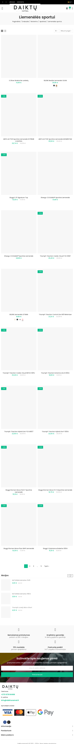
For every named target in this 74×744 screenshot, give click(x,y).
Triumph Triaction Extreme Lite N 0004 (55, 373)
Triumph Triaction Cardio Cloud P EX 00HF (55, 256)
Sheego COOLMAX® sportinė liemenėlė (55, 197)
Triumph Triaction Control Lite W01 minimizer (55, 314)
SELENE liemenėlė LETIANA (18, 314)
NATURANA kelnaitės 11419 (21, 580)
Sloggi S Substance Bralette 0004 (55, 548)
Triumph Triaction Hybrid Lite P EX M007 (18, 431)
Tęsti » (46, 566)
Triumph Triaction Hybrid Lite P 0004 (55, 431)
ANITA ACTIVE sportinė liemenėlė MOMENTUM (55, 139)
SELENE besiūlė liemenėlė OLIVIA (55, 80)
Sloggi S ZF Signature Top (19, 197)
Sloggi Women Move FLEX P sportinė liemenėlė (19, 491)
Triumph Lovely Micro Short (22, 607)
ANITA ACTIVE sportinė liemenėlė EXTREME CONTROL (18, 140)
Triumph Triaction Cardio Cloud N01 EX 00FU (19, 373)
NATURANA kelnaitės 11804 (21, 594)
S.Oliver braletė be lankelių (18, 80)
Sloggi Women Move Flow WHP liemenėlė (18, 548)
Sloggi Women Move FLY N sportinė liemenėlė (55, 490)
